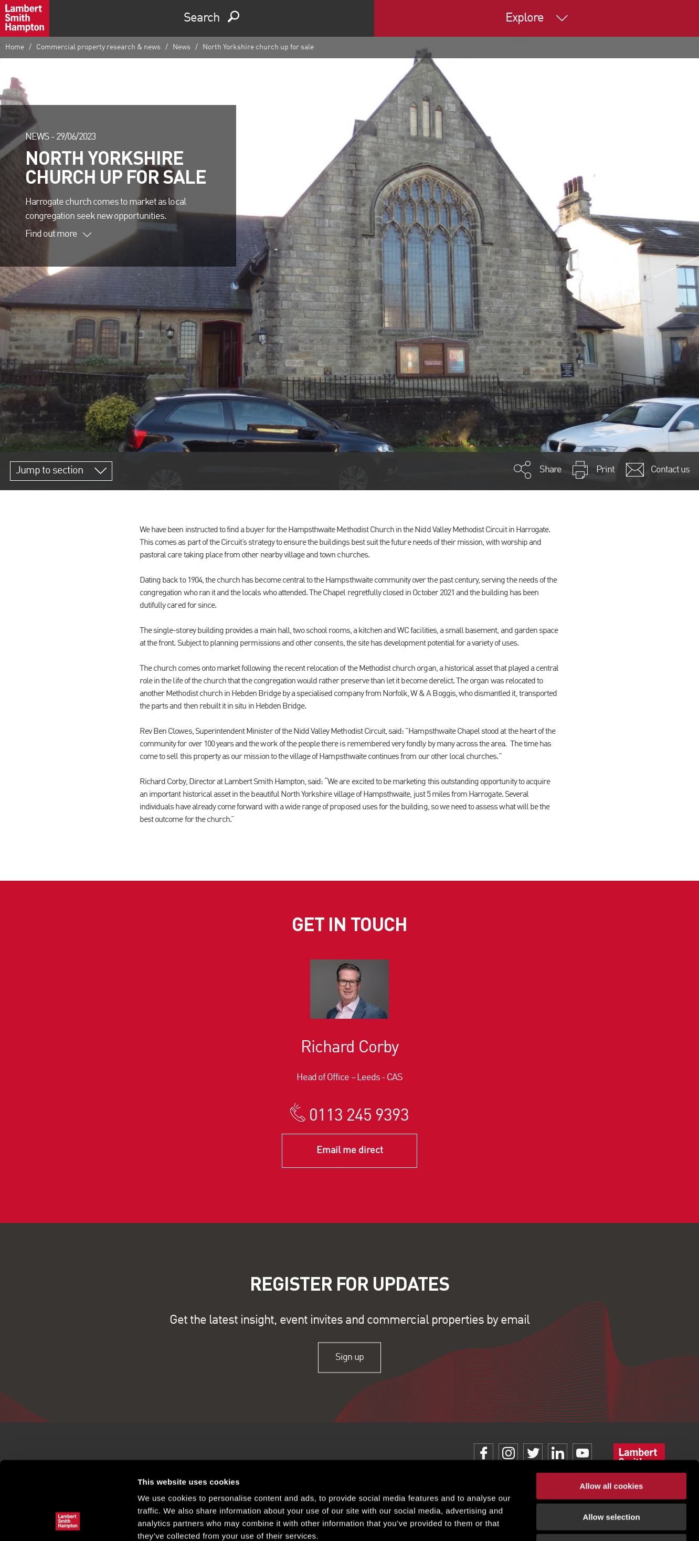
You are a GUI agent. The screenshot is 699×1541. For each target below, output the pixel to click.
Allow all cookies (611, 1412)
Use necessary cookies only (611, 1474)
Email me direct (349, 1150)
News (181, 47)
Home (14, 47)
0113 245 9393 (359, 1116)
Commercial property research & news (98, 47)
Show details (550, 1520)
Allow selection (611, 1443)
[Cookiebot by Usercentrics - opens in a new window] (68, 1520)
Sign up (349, 1357)
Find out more (58, 234)
